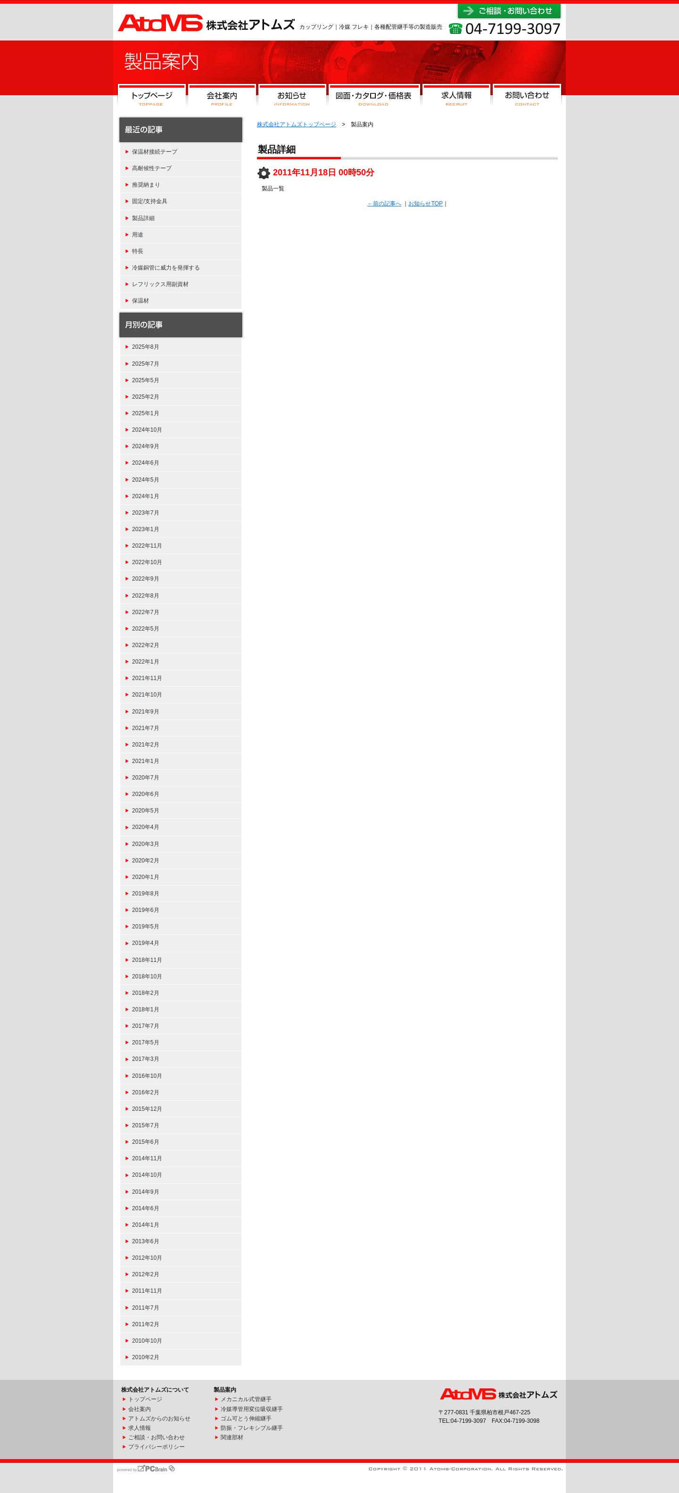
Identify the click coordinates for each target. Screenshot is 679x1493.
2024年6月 (145, 462)
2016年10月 (147, 1076)
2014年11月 (147, 1158)
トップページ (152, 97)
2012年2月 (145, 1274)
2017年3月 (145, 1059)
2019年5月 (145, 926)
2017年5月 (145, 1042)
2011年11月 (147, 1291)
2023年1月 (145, 529)
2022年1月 (145, 661)
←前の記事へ (384, 203)
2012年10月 (147, 1258)
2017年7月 (145, 1026)
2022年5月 (145, 628)
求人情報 (456, 97)
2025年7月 (145, 364)
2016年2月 (145, 1092)
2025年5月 (145, 380)
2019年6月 (145, 910)
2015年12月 (147, 1109)
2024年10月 (147, 430)
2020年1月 (145, 877)
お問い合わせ (527, 97)
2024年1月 (145, 496)
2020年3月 (145, 844)
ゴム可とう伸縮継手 (246, 1418)
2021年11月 (147, 678)
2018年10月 (147, 976)
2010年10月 (147, 1340)
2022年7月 (145, 612)
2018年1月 (145, 1009)
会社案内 (222, 97)
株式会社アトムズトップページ (296, 124)
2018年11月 (147, 960)
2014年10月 (147, 1175)
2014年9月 (145, 1192)
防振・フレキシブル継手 (252, 1428)
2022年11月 (147, 545)
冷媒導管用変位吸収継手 (252, 1409)
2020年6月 (145, 794)
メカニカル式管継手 (246, 1399)
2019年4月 (145, 943)
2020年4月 (145, 827)
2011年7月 (145, 1307)
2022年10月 (147, 562)
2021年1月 (145, 761)
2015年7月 (145, 1125)
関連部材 (232, 1437)
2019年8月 (145, 893)
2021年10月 (147, 694)
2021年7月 (145, 728)
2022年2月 (145, 645)
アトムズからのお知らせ (159, 1418)
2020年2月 (145, 860)
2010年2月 (145, 1357)
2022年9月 (145, 578)
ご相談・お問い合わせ (156, 1437)
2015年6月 (145, 1142)
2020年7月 (145, 777)
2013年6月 (145, 1241)
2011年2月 (145, 1324)
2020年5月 (145, 810)
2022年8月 (145, 595)
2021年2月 (145, 744)
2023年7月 (145, 512)
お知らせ (292, 97)
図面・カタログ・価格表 (374, 97)
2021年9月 (145, 711)
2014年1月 (145, 1225)
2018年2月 (145, 993)
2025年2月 (145, 397)
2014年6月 (145, 1208)
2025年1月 (145, 413)
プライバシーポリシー (156, 1447)
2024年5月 (145, 479)
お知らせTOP (425, 203)
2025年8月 (145, 347)
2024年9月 (145, 446)
